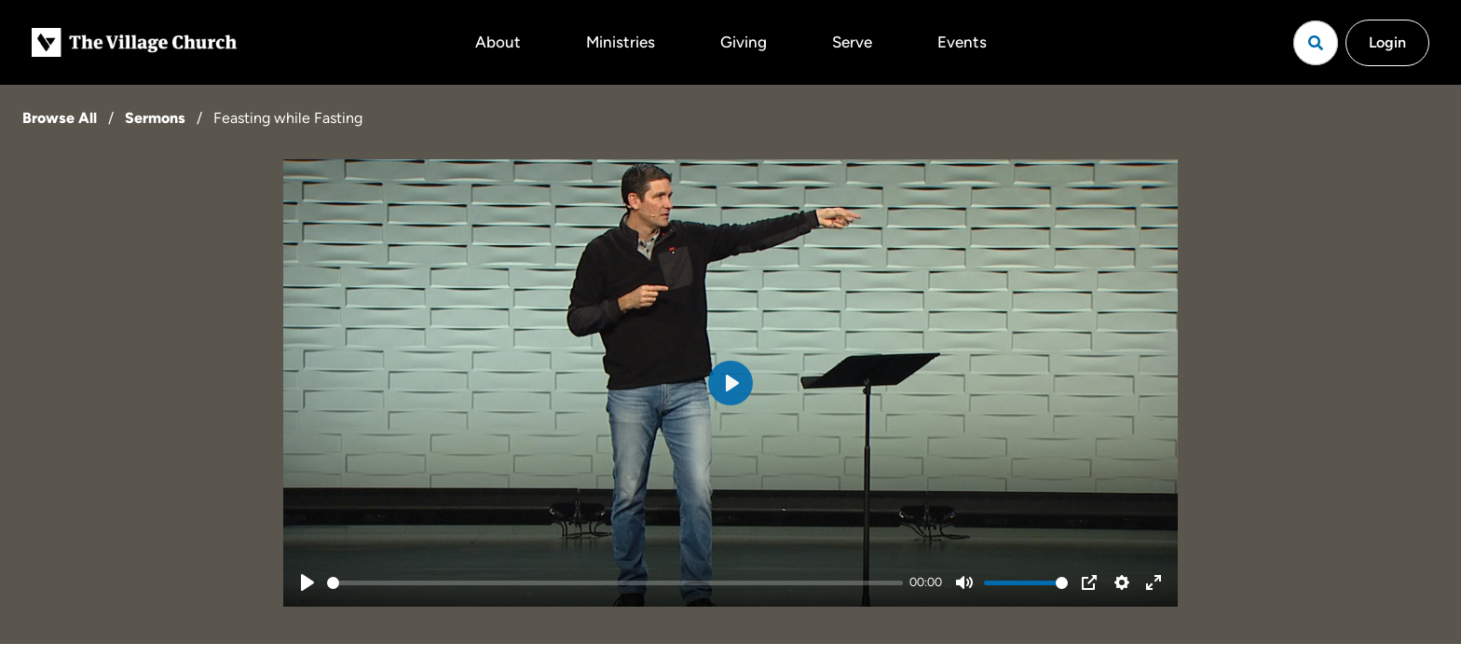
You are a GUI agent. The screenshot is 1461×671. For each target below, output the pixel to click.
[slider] (615, 583)
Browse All (59, 118)
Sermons (155, 118)
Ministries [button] (620, 42)
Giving (743, 42)
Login (1387, 42)
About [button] (498, 42)
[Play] (307, 582)
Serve (852, 42)
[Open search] (1315, 43)
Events (962, 42)
